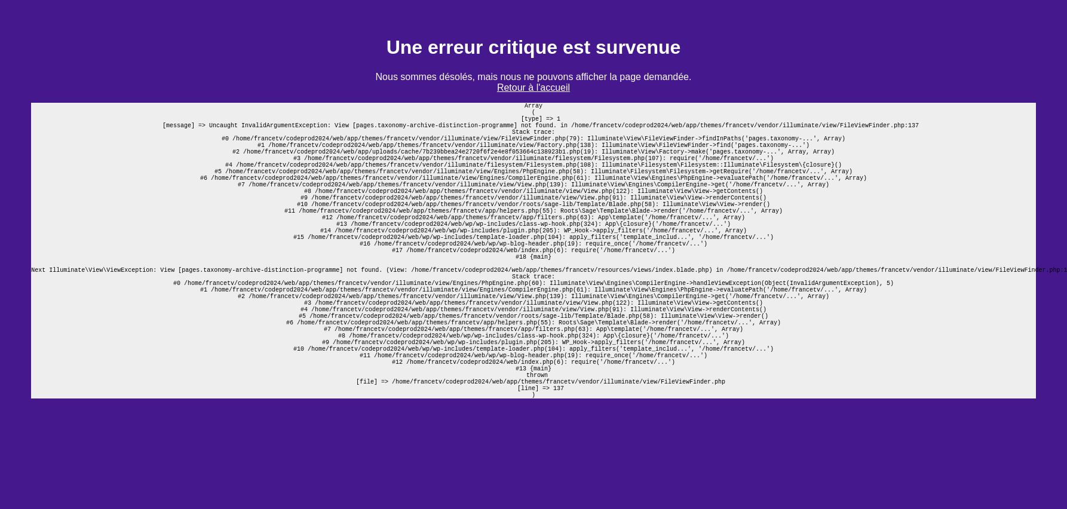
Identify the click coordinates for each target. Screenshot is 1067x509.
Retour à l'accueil (533, 87)
